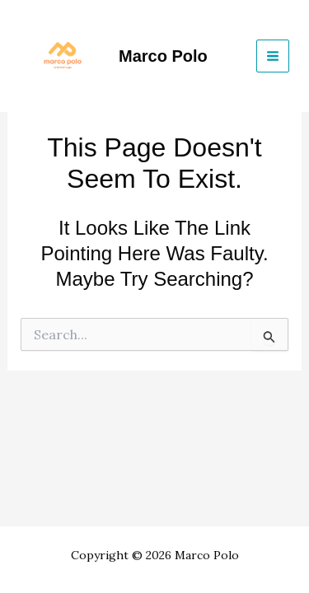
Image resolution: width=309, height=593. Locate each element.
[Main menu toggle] (272, 56)
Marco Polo (163, 56)
